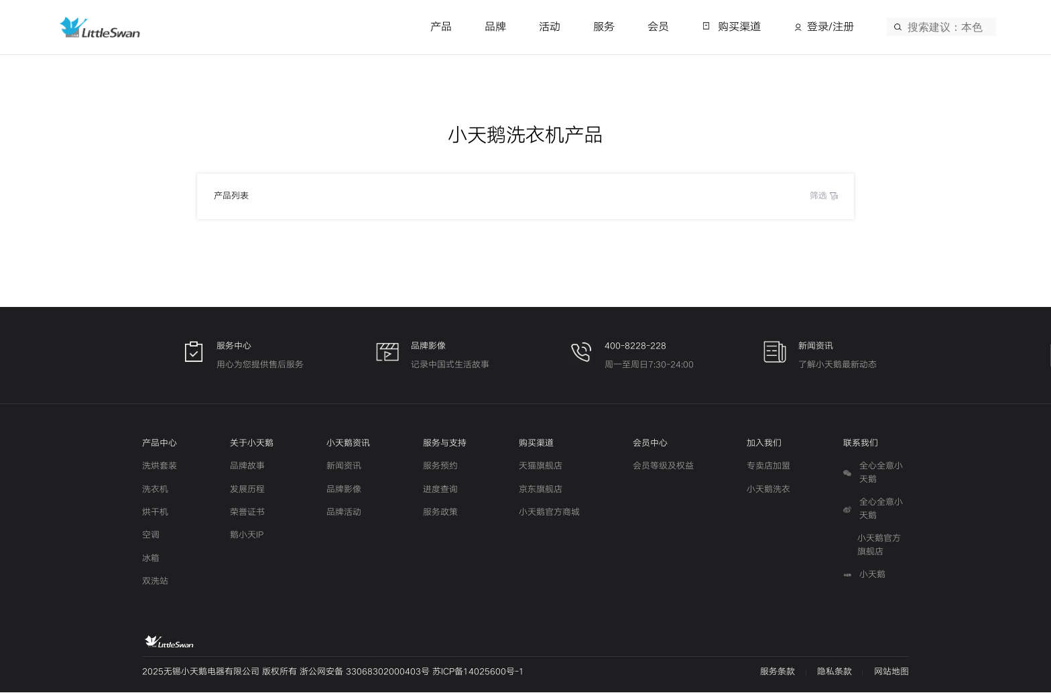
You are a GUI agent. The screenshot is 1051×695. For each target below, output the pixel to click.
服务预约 (440, 469)
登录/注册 (830, 27)
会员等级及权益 (663, 469)
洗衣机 (155, 492)
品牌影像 (343, 492)
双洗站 (155, 583)
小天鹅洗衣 (768, 492)
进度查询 (440, 492)
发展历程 (247, 492)
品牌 (495, 27)
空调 (151, 538)
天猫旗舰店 (540, 469)
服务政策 (440, 514)
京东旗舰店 (540, 492)
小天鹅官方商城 (549, 514)
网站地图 (891, 674)
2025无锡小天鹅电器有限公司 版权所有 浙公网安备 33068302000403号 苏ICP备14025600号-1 (333, 674)
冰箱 (151, 561)
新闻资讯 (343, 469)
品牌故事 (247, 469)
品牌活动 (343, 514)
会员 (658, 27)
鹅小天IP (246, 538)
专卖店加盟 (768, 469)
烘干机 (155, 514)
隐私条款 (834, 674)
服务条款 (777, 674)
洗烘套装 (159, 469)
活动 (549, 27)
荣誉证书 (247, 514)
